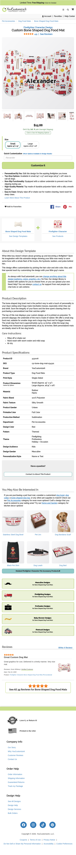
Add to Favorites (13, 207)
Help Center (69, 16)
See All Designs (14, 801)
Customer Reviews (15, 755)
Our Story (12, 747)
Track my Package (15, 786)
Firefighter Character (58, 231)
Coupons (23, 840)
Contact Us (12, 759)
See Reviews (38, 34)
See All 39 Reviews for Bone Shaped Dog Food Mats (38, 687)
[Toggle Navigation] (63, 9)
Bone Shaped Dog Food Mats (18, 231)
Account (46, 16)
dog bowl (60, 495)
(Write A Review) (65, 648)
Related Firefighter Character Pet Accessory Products (38, 571)
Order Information (15, 774)
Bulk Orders (13, 813)
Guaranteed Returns (16, 782)
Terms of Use (35, 840)
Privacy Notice (49, 840)
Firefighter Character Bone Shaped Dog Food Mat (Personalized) (31, 675)
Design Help (13, 805)
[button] (72, 9)
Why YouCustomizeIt (16, 751)
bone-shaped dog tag (20, 498)
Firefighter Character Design (38, 27)
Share (55, 207)
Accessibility (49, 844)
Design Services (14, 809)
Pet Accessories (14, 500)
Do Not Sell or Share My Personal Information (22, 844)
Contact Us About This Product (38, 474)
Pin (67, 207)
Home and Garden (49, 503)
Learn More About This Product (17, 198)
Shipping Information (16, 778)
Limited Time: (38, 3)
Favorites (58, 16)
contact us (36, 284)
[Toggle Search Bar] (68, 9)
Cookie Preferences (64, 844)
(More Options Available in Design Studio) (37, 154)
